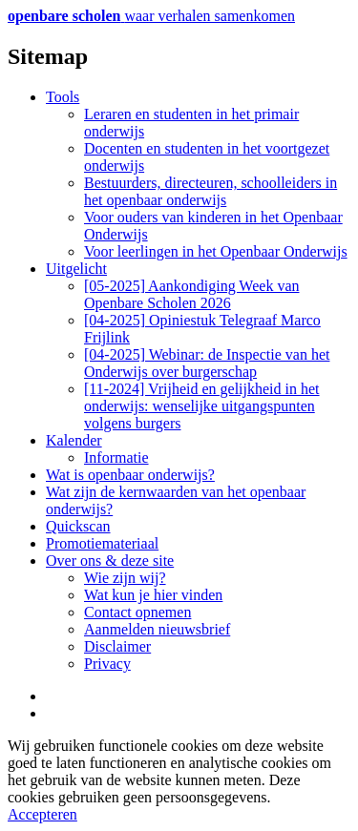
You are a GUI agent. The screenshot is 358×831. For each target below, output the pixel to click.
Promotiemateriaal (102, 543)
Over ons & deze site (110, 560)
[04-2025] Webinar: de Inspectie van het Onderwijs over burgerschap (206, 363)
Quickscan (78, 526)
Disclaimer (117, 646)
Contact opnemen (137, 612)
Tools (62, 97)
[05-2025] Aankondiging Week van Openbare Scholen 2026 (191, 294)
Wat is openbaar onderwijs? (130, 475)
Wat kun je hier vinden (153, 595)
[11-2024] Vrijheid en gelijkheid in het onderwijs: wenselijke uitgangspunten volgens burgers (202, 406)
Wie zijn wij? (125, 578)
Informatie (116, 457)
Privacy (107, 663)
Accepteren (42, 814)
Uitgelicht (76, 268)
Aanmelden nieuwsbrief (157, 629)
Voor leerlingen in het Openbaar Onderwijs (215, 251)
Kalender (74, 440)
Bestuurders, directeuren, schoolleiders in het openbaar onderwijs (210, 191)
